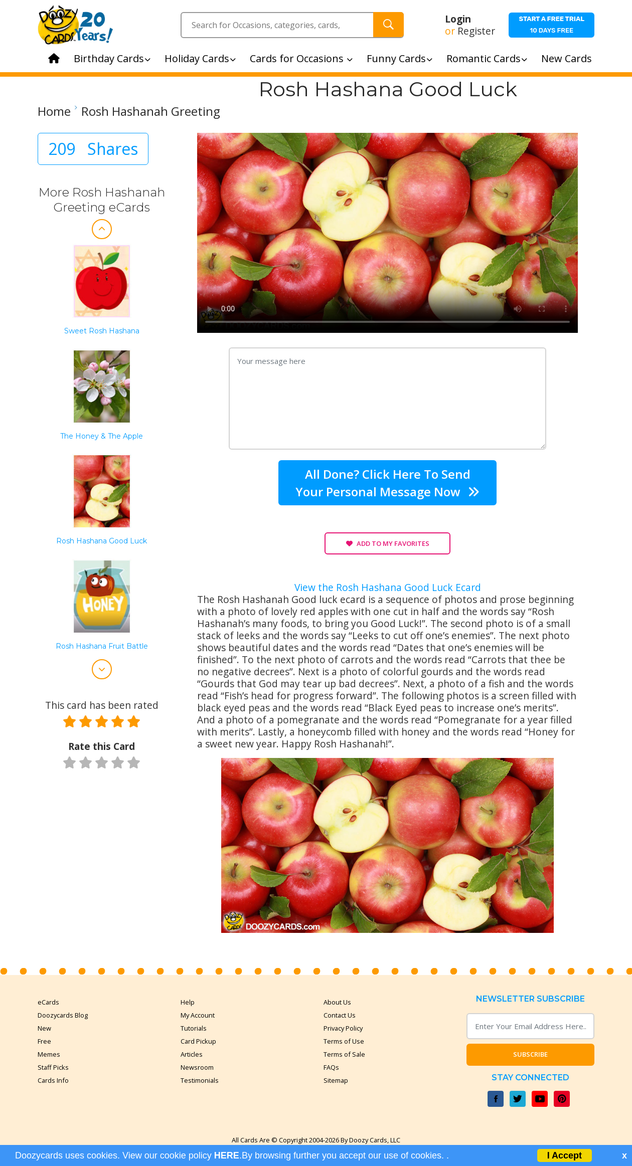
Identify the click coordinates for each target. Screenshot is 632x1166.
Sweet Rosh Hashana (101, 331)
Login (458, 19)
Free (44, 1041)
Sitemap (336, 1080)
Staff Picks (53, 1067)
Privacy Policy (343, 1028)
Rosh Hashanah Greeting (150, 111)
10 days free (551, 24)
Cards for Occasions (301, 58)
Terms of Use (344, 1041)
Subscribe (530, 1054)
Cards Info (53, 1080)
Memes (49, 1054)
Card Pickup (198, 1041)
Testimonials (200, 1080)
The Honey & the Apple (101, 436)
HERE (226, 1155)
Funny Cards (399, 58)
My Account (198, 1015)
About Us (337, 1002)
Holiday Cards (200, 58)
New (44, 1028)
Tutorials (194, 1028)
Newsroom (197, 1067)
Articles (192, 1054)
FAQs (331, 1067)
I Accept (564, 1155)
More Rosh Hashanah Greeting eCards (102, 200)
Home (54, 111)
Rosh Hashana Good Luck (101, 541)
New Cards (566, 58)
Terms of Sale (344, 1054)
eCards (48, 1002)
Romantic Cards (486, 58)
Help (188, 1002)
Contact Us (340, 1015)
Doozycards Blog (63, 1015)
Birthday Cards (112, 58)
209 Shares (93, 148)
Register (476, 31)
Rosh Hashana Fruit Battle (102, 646)
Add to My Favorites (387, 543)
